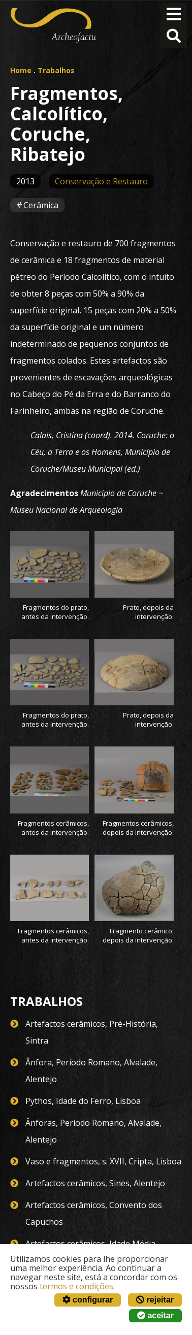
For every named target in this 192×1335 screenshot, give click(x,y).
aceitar (155, 1315)
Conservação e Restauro (101, 181)
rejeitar (155, 1299)
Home (20, 70)
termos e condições (76, 1286)
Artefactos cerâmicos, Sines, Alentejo (95, 1183)
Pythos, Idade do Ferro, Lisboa (83, 1100)
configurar (87, 1299)
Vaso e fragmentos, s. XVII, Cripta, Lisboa (103, 1161)
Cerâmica (40, 205)
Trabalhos (56, 70)
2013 (25, 181)
